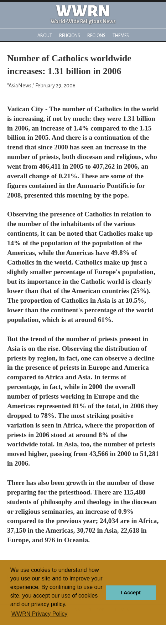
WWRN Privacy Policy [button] (39, 614)
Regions (96, 35)
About (44, 35)
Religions (69, 35)
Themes (121, 35)
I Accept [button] (130, 592)
